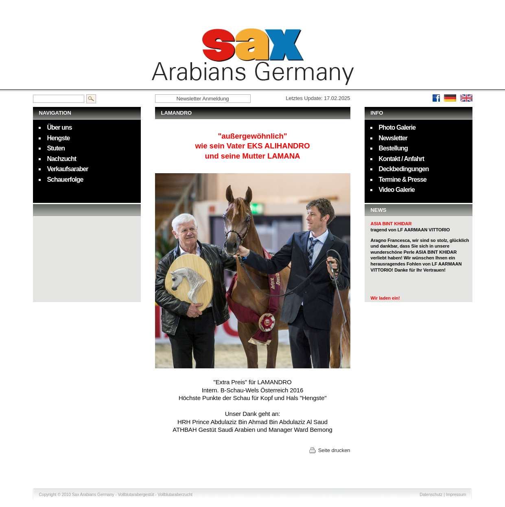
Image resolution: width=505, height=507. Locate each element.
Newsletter (393, 138)
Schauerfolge (65, 179)
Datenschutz (431, 494)
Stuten (56, 148)
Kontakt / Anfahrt (401, 158)
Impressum (456, 494)
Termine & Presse (402, 179)
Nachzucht (62, 158)
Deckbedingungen (404, 168)
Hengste (58, 138)
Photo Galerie (397, 127)
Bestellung (393, 148)
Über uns (59, 127)
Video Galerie (397, 189)
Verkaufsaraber (67, 168)
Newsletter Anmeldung (202, 99)
